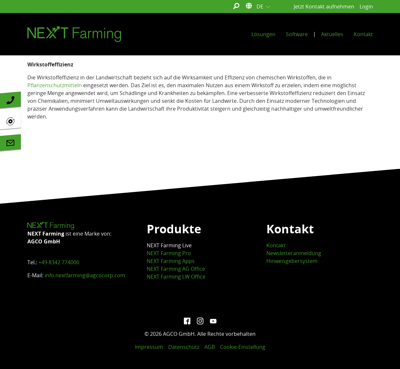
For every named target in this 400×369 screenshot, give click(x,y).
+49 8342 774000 (58, 262)
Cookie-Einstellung (242, 346)
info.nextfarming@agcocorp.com (85, 275)
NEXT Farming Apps (171, 261)
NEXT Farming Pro (169, 253)
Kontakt (276, 245)
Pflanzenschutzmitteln (54, 85)
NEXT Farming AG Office (176, 268)
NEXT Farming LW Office (176, 276)
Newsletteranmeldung (293, 253)
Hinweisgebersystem (292, 261)
